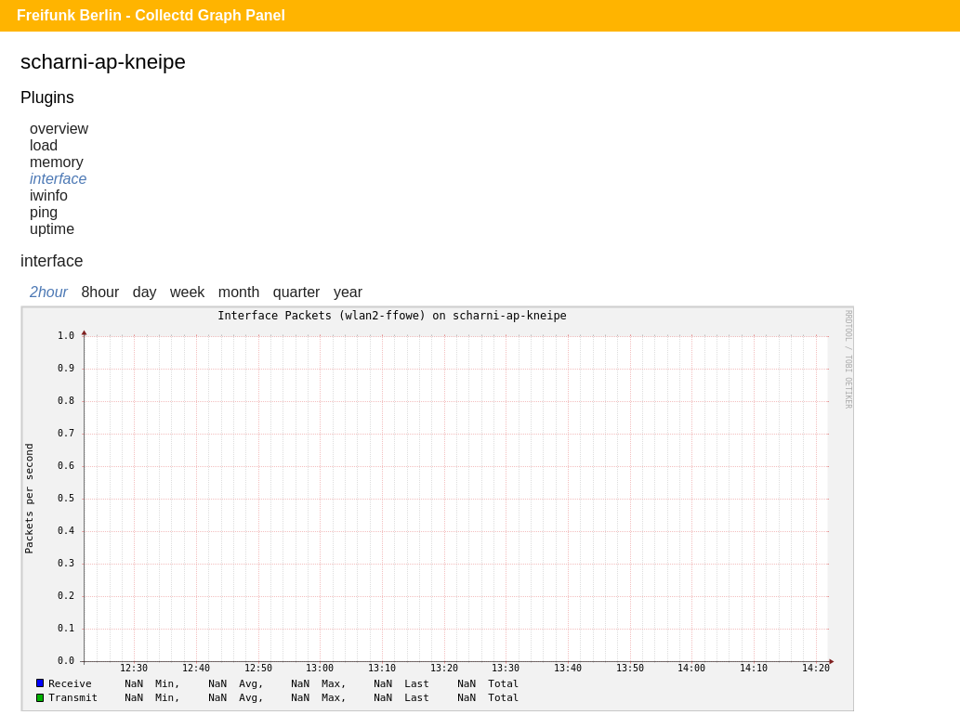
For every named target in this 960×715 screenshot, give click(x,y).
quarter (297, 292)
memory (57, 162)
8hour (100, 292)
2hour (49, 292)
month (238, 292)
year (348, 292)
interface (58, 179)
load (44, 145)
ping (44, 212)
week (187, 292)
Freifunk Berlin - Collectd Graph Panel (151, 15)
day (145, 292)
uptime (52, 229)
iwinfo (49, 195)
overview (59, 128)
